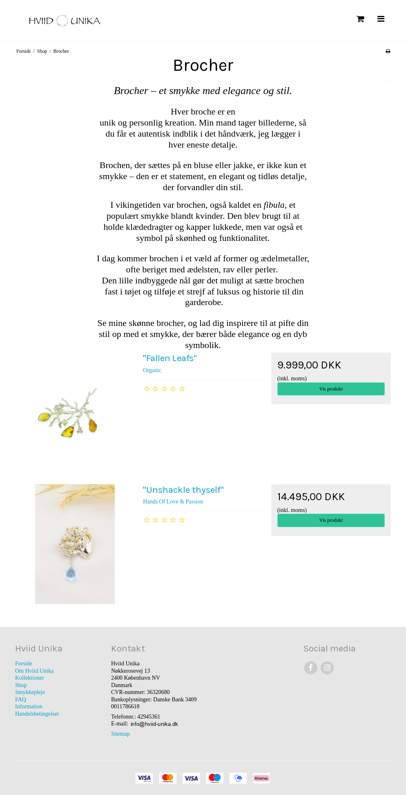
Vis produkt (331, 389)
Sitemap (120, 734)
